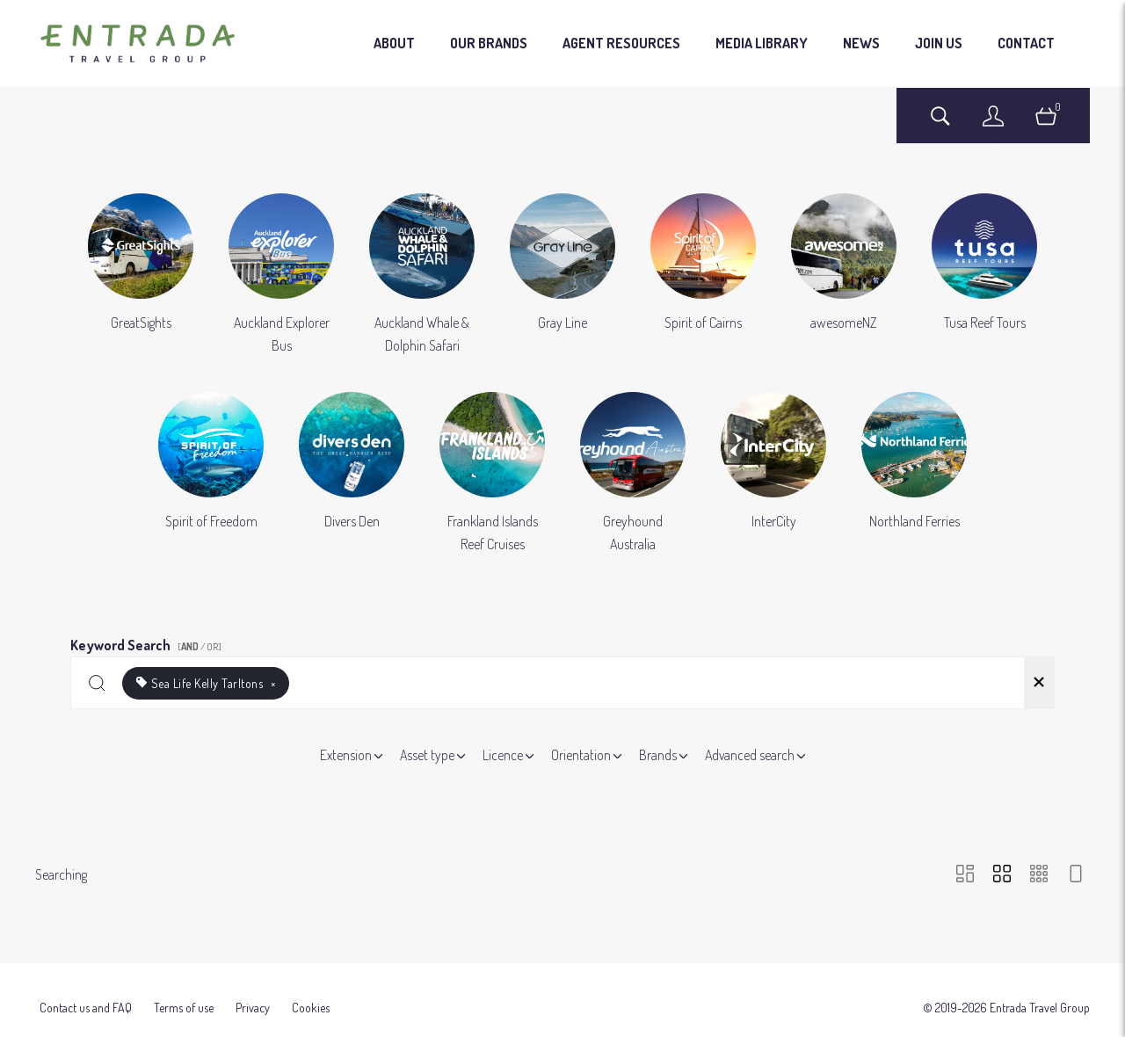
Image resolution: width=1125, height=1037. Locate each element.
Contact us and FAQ (86, 987)
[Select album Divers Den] (351, 473)
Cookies (311, 987)
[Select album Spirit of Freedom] (211, 473)
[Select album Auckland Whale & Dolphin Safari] (422, 275)
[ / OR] (199, 647)
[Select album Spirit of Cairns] (703, 275)
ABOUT (394, 43)
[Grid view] (1002, 875)
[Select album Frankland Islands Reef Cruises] (492, 473)
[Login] (993, 124)
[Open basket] (1046, 124)
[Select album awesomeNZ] (843, 275)
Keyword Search (148, 642)
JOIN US (938, 43)
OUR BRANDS (488, 43)
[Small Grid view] (1039, 875)
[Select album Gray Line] (562, 275)
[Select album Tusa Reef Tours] (984, 275)
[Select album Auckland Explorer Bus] (281, 275)
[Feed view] (1076, 875)
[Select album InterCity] (773, 473)
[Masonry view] (965, 875)
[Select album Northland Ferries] (914, 473)
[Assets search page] (940, 124)
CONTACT (1026, 43)
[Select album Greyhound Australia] (633, 473)
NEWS (861, 43)
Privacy (253, 987)
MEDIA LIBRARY (761, 43)
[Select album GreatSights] (140, 275)
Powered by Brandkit (563, 1023)
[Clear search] (1039, 682)
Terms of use (184, 987)
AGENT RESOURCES (621, 43)
